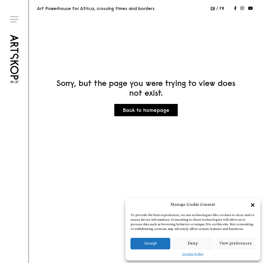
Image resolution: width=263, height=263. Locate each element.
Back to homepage (146, 110)
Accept (150, 244)
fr (222, 8)
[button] (252, 205)
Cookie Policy (193, 254)
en (213, 8)
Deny (193, 244)
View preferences (235, 244)
